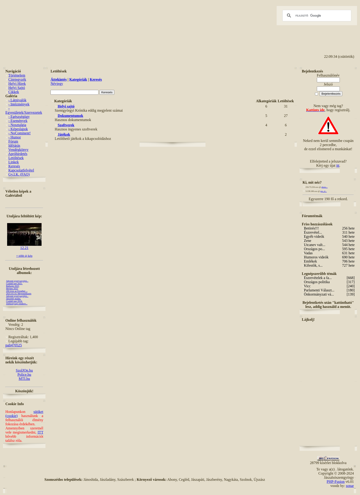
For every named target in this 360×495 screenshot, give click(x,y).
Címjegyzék (17, 79)
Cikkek (13, 92)
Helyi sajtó (66, 106)
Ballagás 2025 (12, 286)
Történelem (16, 75)
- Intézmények (18, 104)
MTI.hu (24, 379)
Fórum (13, 141)
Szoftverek (66, 125)
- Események (17, 121)
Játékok (64, 134)
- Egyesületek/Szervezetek (23, 110)
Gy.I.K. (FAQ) (19, 174)
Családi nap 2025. (14, 283)
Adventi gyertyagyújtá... (17, 281)
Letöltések (16, 158)
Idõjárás (14, 145)
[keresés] (316, 15)
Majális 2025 (12, 288)
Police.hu (24, 374)
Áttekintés (59, 79)
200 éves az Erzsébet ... (17, 291)
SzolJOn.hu (24, 370)
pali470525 (13, 345)
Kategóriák (78, 79)
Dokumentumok (70, 116)
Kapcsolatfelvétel (21, 170)
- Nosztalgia (17, 125)
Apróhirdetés (18, 154)
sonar (350, 486)
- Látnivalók (17, 100)
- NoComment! (19, 133)
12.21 (24, 246)
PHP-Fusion (336, 482)
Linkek (13, 162)
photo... (324, 187)
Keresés (14, 166)
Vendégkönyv (18, 150)
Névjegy (57, 84)
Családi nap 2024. (14, 301)
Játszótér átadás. (13, 298)
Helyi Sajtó (16, 88)
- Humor (14, 137)
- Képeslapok (18, 129)
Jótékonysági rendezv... (16, 303)
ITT (40, 432)
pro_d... (323, 191)
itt (337, 165)
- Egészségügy (19, 117)
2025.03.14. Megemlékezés (18, 293)
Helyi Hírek (17, 84)
